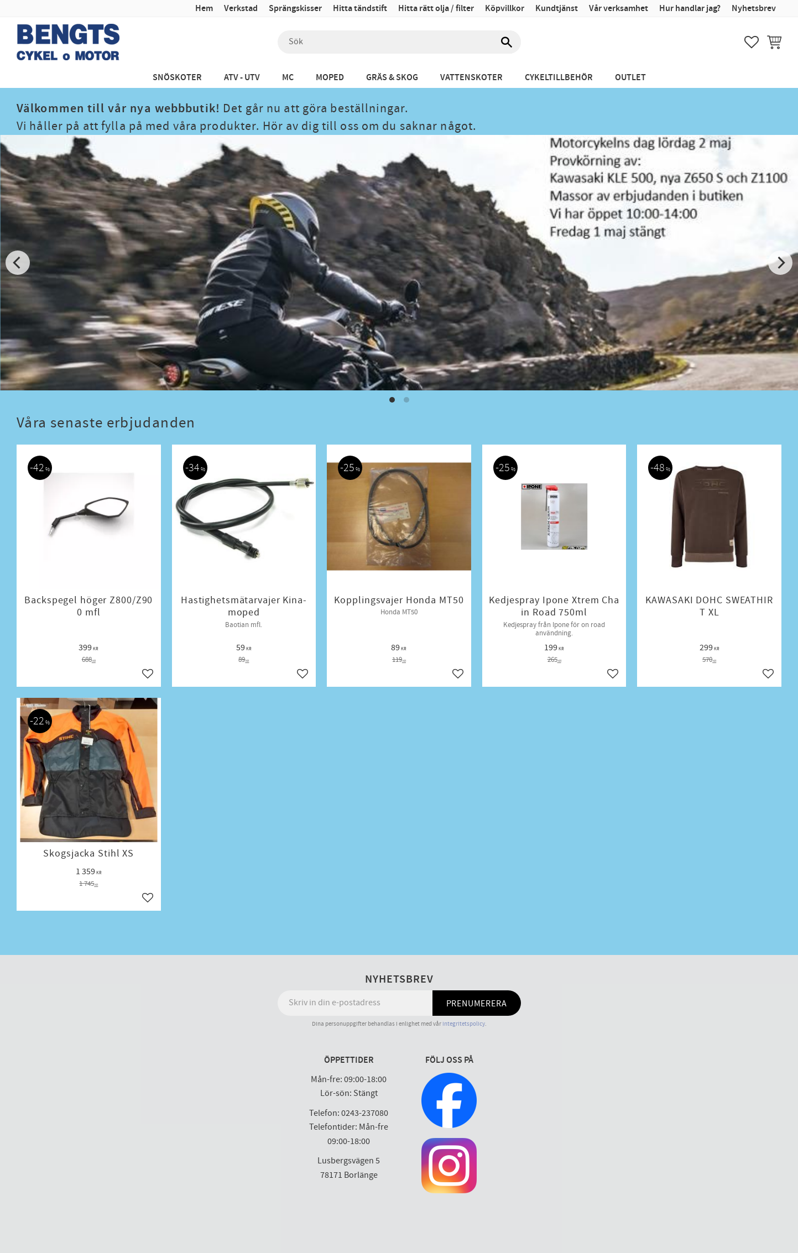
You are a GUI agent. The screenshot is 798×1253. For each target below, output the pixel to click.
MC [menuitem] (288, 77)
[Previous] (18, 262)
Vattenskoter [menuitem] (471, 77)
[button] (751, 42)
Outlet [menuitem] (630, 77)
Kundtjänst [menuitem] (556, 8)
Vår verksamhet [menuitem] (618, 8)
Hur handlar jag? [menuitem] (690, 8)
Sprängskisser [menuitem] (295, 8)
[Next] (780, 262)
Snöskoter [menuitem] (177, 77)
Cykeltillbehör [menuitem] (559, 77)
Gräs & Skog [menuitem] (392, 77)
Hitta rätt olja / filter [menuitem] (436, 8)
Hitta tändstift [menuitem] (360, 8)
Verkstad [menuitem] (241, 8)
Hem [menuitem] (204, 8)
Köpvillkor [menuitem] (504, 8)
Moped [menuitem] (330, 77)
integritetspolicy (463, 1024)
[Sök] (507, 42)
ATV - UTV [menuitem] (242, 77)
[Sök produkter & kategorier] (399, 42)
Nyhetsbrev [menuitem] (754, 8)
